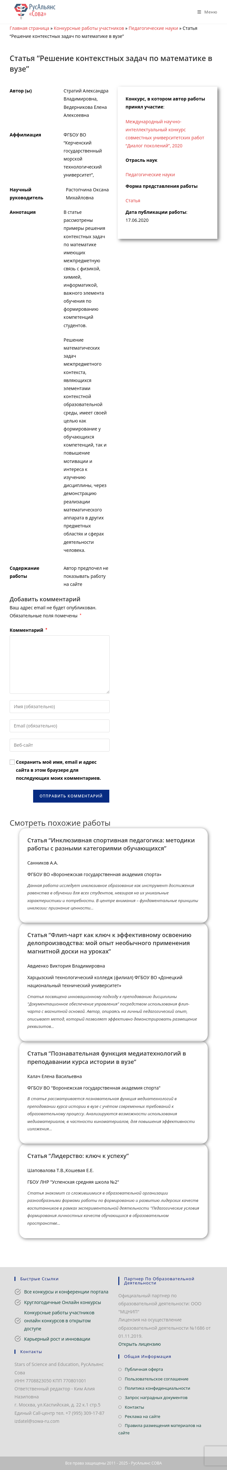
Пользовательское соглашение (156, 1379)
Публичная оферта (144, 1369)
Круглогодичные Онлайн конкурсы (62, 1302)
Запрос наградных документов (156, 1397)
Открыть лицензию (139, 1344)
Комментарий (28, 630)
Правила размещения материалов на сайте (159, 1429)
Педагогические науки (153, 28)
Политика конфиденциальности (157, 1388)
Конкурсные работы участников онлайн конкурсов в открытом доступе (59, 1320)
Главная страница (29, 28)
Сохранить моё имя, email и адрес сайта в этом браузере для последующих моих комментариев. (58, 770)
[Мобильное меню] (205, 12)
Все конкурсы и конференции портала (66, 1292)
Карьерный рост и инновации (57, 1339)
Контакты (134, 1407)
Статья (133, 200)
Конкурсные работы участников (89, 28)
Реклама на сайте (142, 1416)
